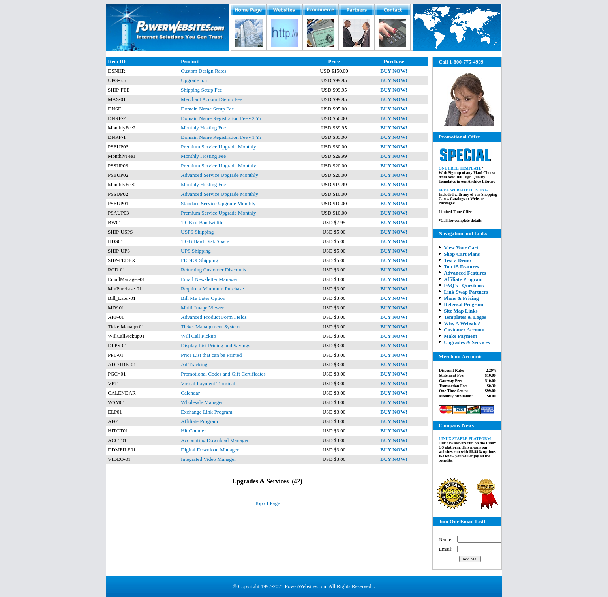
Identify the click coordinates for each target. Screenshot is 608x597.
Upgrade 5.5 (194, 80)
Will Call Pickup (198, 336)
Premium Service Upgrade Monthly (218, 147)
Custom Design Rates (204, 71)
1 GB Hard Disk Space (205, 241)
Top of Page (267, 503)
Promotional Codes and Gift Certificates (223, 374)
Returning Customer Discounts (213, 270)
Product (190, 61)
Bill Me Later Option (203, 298)
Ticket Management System (210, 326)
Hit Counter (193, 431)
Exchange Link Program (206, 412)
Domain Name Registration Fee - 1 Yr (221, 137)
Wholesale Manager (202, 402)
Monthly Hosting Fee (203, 128)
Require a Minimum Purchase (212, 289)
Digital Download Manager (210, 450)
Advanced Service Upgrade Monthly (219, 175)
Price (334, 61)
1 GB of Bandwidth (201, 222)
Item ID (117, 61)
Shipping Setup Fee (201, 90)
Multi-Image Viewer (202, 308)
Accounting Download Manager (215, 440)
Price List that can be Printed (211, 355)
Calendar (190, 393)
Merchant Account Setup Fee (211, 99)
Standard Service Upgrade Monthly (218, 203)
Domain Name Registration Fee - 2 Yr (221, 118)
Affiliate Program (199, 421)
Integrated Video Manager (208, 459)
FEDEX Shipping (199, 260)
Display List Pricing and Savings (215, 345)
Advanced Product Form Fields (214, 317)
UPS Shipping (196, 251)
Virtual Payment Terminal (208, 383)
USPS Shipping (197, 232)
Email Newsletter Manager (209, 279)
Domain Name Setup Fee (207, 109)
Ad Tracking (194, 364)
